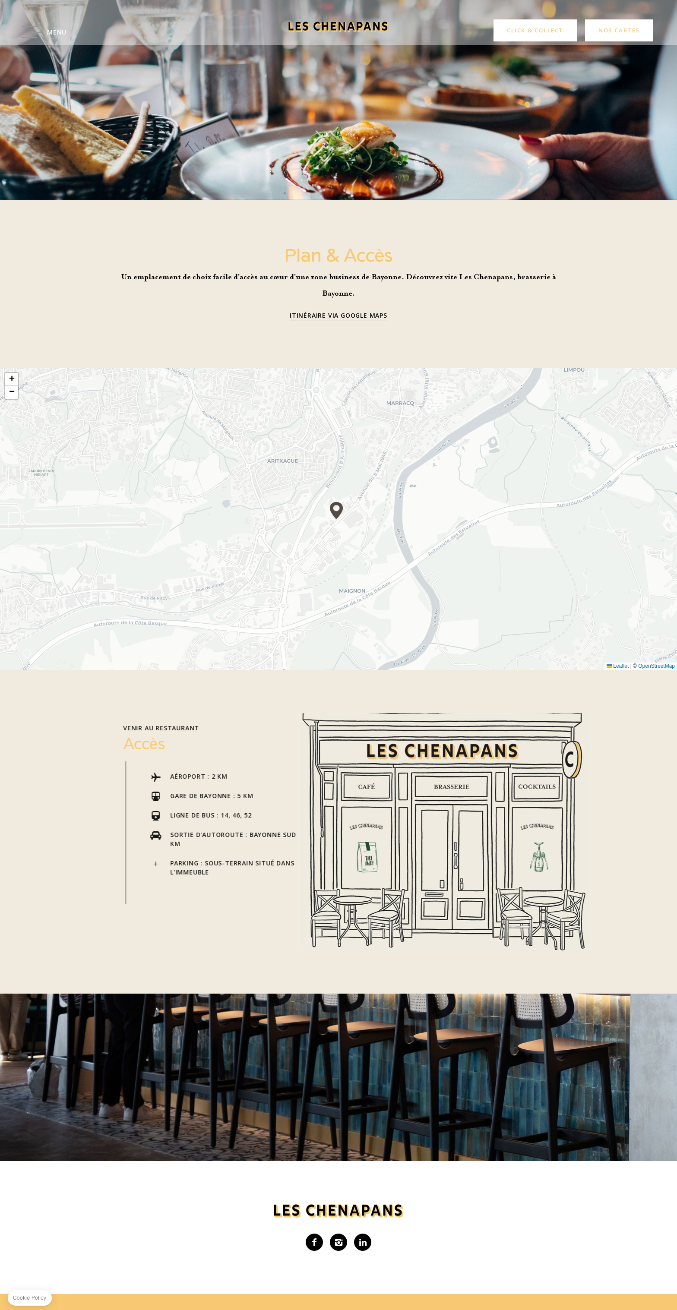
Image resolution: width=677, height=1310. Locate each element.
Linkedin (362, 1242)
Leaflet (618, 666)
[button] (336, 510)
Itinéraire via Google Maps (338, 315)
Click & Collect (535, 30)
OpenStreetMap (656, 666)
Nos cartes (619, 30)
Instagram (338, 1242)
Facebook (314, 1242)
